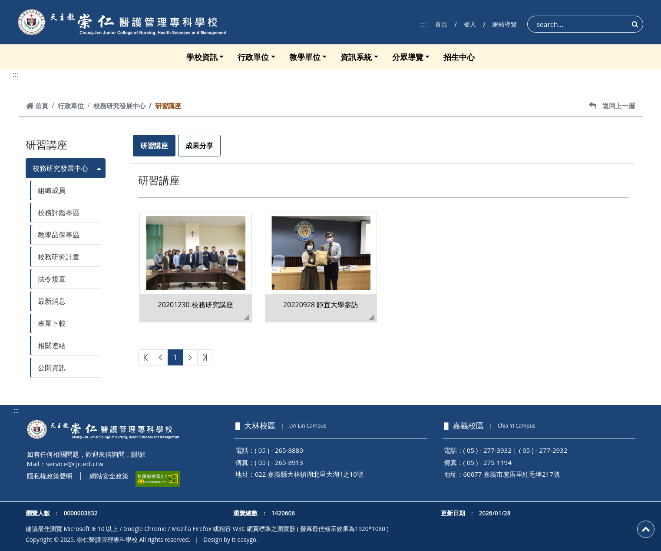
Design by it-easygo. (230, 539)
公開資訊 (52, 367)
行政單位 (253, 57)
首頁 (441, 24)
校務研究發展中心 (119, 105)
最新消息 (52, 301)
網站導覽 (504, 24)
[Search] (585, 24)
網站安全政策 (109, 475)
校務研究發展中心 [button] (60, 168)
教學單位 (305, 57)
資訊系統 (356, 57)
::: (423, 24)
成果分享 (199, 145)
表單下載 (52, 323)
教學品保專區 (58, 234)
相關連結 (52, 345)
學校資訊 (202, 57)
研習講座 (154, 145)
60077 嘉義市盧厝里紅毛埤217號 (511, 474)
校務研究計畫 (58, 257)
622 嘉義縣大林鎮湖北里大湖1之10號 (309, 474)
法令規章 (52, 279)
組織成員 (52, 190)
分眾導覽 (407, 57)
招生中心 (459, 57)
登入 (470, 24)
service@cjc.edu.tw (74, 463)
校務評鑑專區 (58, 212)
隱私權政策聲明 (50, 475)
